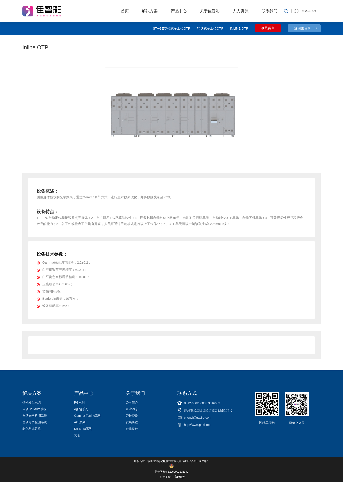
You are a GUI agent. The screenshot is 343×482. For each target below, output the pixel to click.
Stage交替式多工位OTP (171, 28)
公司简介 (132, 402)
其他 (77, 435)
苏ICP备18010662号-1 (195, 461)
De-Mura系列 (83, 429)
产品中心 (179, 11)
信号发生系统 (31, 402)
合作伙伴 (132, 429)
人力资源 (240, 11)
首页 (125, 11)
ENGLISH (309, 10)
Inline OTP (239, 28)
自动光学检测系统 (34, 415)
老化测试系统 (31, 429)
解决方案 (150, 11)
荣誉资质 (132, 415)
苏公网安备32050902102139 (171, 471)
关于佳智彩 (210, 11)
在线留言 (268, 28)
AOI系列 (80, 422)
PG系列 (79, 402)
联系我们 (269, 11)
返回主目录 (302, 28)
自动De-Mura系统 (34, 409)
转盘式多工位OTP (210, 28)
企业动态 (132, 409)
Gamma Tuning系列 (87, 415)
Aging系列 (81, 409)
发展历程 (132, 422)
